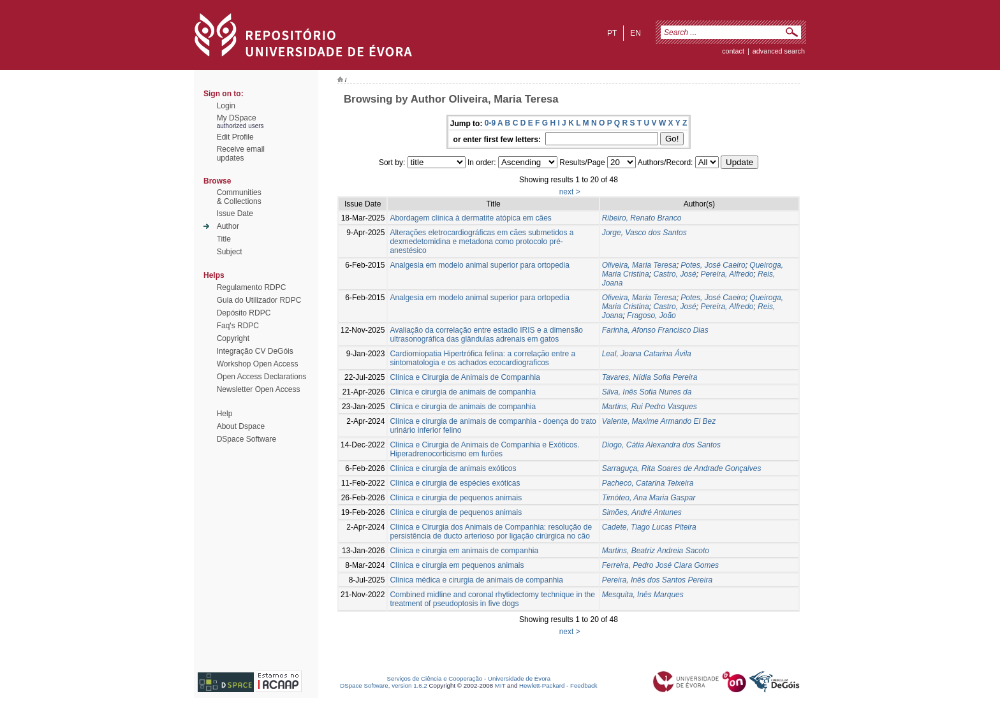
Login (226, 105)
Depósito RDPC (244, 312)
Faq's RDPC (238, 325)
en (635, 33)
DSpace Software (246, 439)
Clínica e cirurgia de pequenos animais (456, 497)
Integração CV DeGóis (255, 351)
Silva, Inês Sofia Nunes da (647, 391)
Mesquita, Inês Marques (643, 594)
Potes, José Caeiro (712, 265)
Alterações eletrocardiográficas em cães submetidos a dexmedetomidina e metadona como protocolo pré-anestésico (481, 241)
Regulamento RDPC (251, 287)
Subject (229, 251)
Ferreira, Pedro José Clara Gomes (660, 565)
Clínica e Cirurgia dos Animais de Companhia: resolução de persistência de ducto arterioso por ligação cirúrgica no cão (491, 531)
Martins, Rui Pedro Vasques (649, 406)
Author (228, 226)
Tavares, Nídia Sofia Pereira (650, 377)
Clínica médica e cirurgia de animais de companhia (476, 580)
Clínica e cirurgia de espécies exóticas (455, 483)
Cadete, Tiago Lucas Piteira (649, 527)
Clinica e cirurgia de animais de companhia (463, 391)
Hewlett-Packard (541, 685)
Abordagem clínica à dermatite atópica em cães (470, 218)
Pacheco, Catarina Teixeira (648, 483)
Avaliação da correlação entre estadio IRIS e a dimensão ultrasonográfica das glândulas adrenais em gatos (486, 335)
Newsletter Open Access (258, 389)
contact (733, 51)
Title (224, 239)
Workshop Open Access (257, 363)
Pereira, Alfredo (726, 274)
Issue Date (235, 213)
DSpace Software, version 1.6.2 (383, 685)
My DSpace (236, 117)
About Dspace (241, 426)
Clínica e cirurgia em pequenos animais (457, 565)
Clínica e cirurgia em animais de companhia (464, 550)
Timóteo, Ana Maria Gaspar (649, 497)
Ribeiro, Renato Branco (642, 218)
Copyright (233, 338)
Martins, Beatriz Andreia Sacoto (655, 550)
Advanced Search (779, 51)
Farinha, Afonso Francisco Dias (655, 330)
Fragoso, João (651, 315)
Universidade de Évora (519, 678)
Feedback (584, 685)
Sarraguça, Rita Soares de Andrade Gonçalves (681, 468)
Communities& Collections (239, 197)
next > (569, 191)
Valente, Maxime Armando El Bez (659, 421)
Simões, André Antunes (642, 512)
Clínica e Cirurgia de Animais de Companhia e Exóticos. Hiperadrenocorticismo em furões (484, 449)
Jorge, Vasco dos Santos (644, 232)
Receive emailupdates (241, 154)
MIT (500, 685)
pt (612, 33)
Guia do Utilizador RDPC (259, 300)
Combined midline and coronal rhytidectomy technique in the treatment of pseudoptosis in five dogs (492, 599)
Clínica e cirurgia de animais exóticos (453, 468)
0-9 (490, 123)
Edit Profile (235, 137)
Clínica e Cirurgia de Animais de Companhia (465, 377)
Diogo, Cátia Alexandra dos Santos (661, 444)
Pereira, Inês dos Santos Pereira (657, 580)
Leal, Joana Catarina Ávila (646, 353)
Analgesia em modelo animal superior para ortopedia (480, 265)
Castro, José (674, 274)
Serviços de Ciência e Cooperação (435, 678)
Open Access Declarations (262, 376)
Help (225, 413)
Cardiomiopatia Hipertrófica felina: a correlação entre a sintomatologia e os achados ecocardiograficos (482, 358)
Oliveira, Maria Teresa (639, 265)
